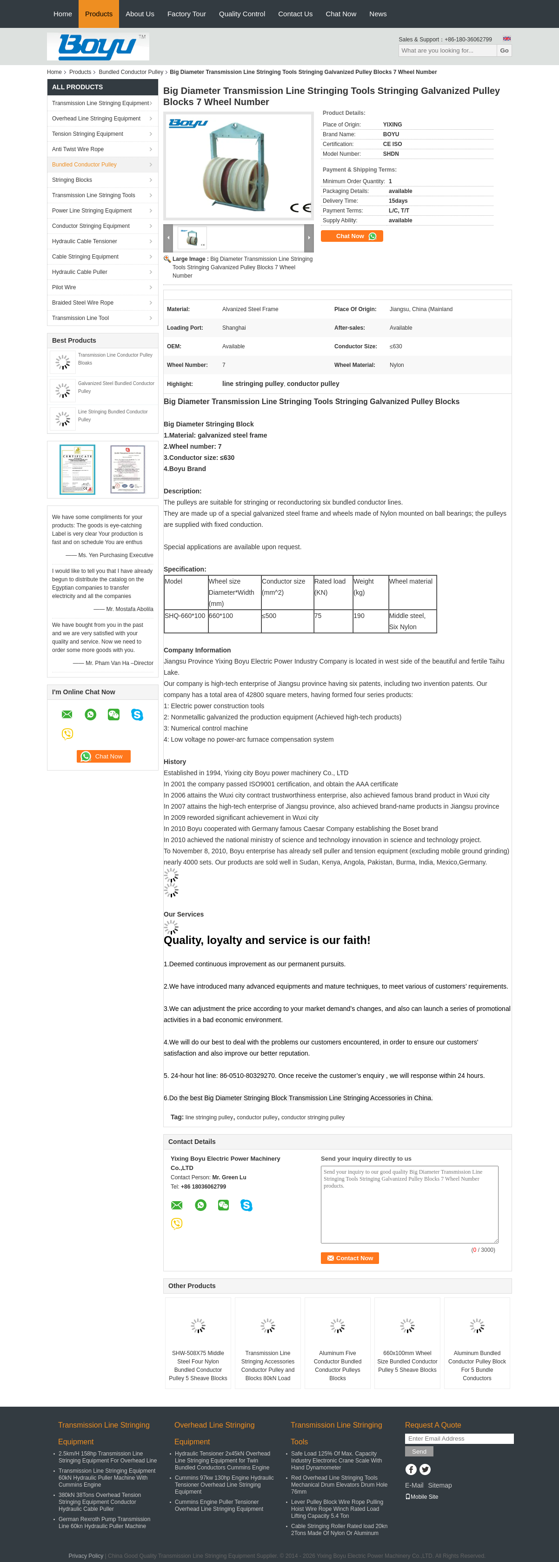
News (378, 14)
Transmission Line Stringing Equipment (100, 103)
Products (99, 14)
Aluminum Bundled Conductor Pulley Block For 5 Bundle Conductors (477, 1366)
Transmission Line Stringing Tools (93, 195)
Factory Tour (186, 14)
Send (419, 1451)
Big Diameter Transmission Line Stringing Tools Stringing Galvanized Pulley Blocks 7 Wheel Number (243, 267)
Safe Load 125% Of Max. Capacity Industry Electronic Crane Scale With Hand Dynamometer (336, 1460)
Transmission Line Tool (80, 318)
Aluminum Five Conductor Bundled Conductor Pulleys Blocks (338, 1366)
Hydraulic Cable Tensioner (84, 241)
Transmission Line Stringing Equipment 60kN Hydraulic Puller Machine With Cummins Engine (107, 1478)
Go (504, 50)
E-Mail (414, 1485)
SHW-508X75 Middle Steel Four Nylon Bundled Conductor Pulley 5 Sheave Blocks (198, 1366)
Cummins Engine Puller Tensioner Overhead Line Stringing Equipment (219, 1505)
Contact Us (295, 14)
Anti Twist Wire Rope (78, 149)
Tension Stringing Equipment (87, 134)
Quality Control (242, 14)
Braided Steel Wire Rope (82, 302)
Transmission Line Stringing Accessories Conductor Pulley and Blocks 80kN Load (268, 1366)
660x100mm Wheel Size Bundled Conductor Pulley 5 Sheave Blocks (407, 1361)
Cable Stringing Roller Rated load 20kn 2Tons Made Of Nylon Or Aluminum (339, 1529)
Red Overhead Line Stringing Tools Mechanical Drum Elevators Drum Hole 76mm (339, 1485)
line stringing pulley (209, 1117)
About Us (140, 14)
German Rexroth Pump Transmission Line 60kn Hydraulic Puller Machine (104, 1522)
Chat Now (341, 13)
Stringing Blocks (72, 180)
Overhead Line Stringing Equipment (96, 118)
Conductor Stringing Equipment (91, 226)
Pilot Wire (64, 287)
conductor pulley (257, 1117)
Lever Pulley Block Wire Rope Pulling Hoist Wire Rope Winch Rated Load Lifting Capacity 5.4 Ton (337, 1509)
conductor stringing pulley (313, 1117)
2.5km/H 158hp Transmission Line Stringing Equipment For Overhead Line (108, 1457)
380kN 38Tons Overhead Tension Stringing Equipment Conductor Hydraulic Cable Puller (100, 1502)
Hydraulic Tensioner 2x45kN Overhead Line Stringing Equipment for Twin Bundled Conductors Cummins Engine (222, 1460)
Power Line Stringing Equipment (92, 210)
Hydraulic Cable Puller (79, 272)
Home (62, 14)
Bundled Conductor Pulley (131, 72)
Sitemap (440, 1485)
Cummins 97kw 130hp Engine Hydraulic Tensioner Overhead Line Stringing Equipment (224, 1485)
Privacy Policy (86, 1556)
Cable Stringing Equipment (85, 256)
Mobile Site (421, 1497)
